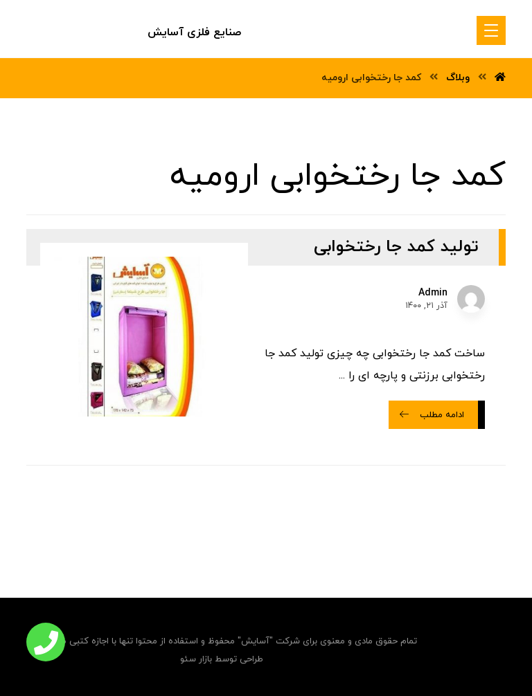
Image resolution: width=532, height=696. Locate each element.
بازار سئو (196, 659)
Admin (432, 293)
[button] (45, 642)
